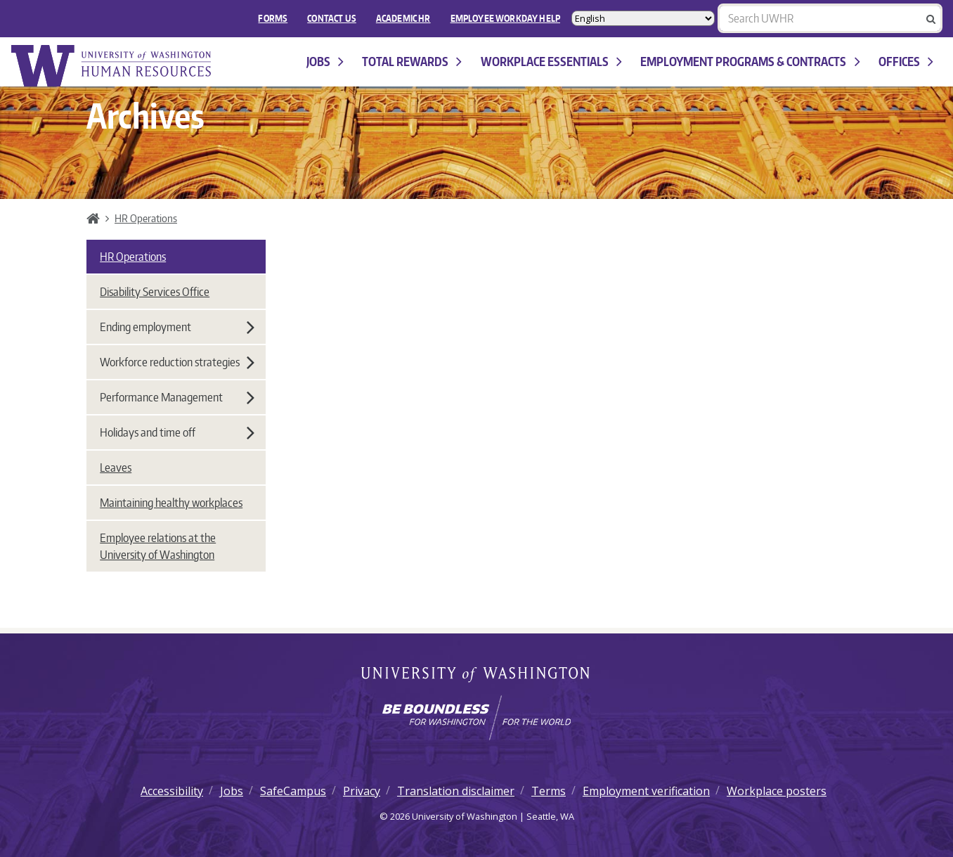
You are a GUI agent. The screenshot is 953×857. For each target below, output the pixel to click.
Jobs (325, 61)
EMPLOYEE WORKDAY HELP (505, 18)
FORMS (272, 18)
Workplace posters (776, 791)
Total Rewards (412, 61)
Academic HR (403, 18)
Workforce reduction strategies (177, 362)
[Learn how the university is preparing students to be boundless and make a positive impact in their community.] (476, 717)
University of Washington (477, 675)
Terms (548, 791)
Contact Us (331, 18)
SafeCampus (293, 791)
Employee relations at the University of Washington (158, 546)
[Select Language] (643, 18)
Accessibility (172, 791)
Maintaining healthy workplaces (171, 503)
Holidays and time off (177, 432)
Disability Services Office (154, 292)
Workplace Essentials (551, 61)
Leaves (115, 467)
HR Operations (146, 218)
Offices (906, 61)
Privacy (361, 791)
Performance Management (177, 397)
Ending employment (177, 327)
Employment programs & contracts (750, 61)
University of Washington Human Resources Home (112, 65)
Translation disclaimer (455, 791)
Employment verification (646, 791)
